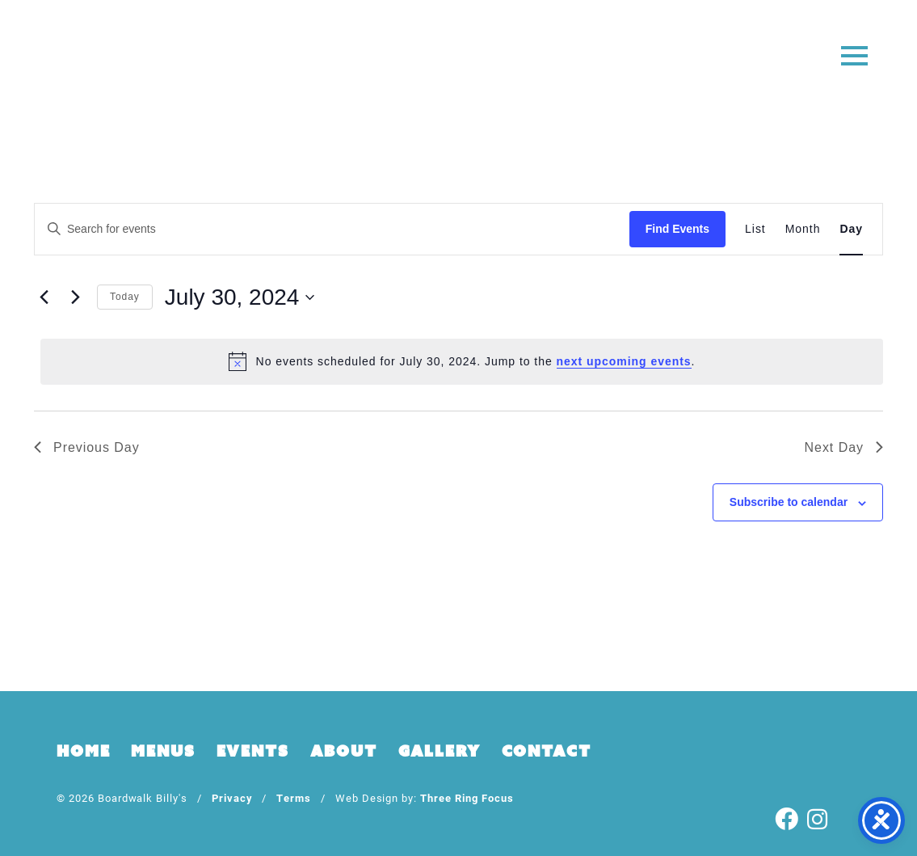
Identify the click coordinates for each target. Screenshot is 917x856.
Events (253, 751)
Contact (546, 751)
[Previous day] (43, 297)
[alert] (461, 361)
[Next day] (75, 297)
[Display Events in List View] (755, 229)
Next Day (844, 447)
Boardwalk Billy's (458, 62)
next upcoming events (624, 361)
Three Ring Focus (466, 797)
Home (83, 751)
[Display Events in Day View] (851, 229)
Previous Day (87, 447)
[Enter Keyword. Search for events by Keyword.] (332, 229)
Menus (163, 751)
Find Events (677, 228)
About (343, 751)
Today (125, 296)
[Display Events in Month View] (803, 229)
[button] (854, 54)
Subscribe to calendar (789, 501)
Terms (293, 797)
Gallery (439, 751)
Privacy (232, 797)
